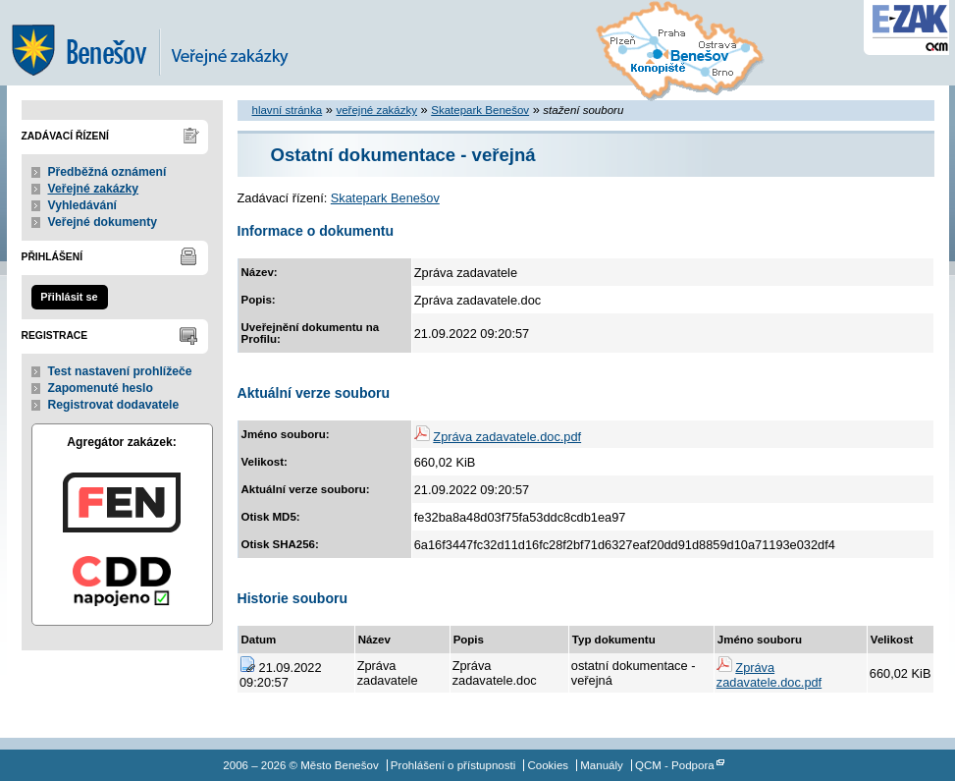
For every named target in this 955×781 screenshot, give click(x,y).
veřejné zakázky (376, 110)
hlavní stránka (287, 110)
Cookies (547, 765)
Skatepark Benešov (480, 110)
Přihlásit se (68, 297)
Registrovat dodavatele (114, 405)
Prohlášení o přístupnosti (453, 765)
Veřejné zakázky (93, 188)
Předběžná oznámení (107, 172)
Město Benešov (164, 42)
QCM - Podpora (675, 765)
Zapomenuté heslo (100, 388)
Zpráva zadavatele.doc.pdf (507, 436)
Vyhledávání (83, 205)
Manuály (601, 765)
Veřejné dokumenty (102, 222)
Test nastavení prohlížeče (120, 371)
